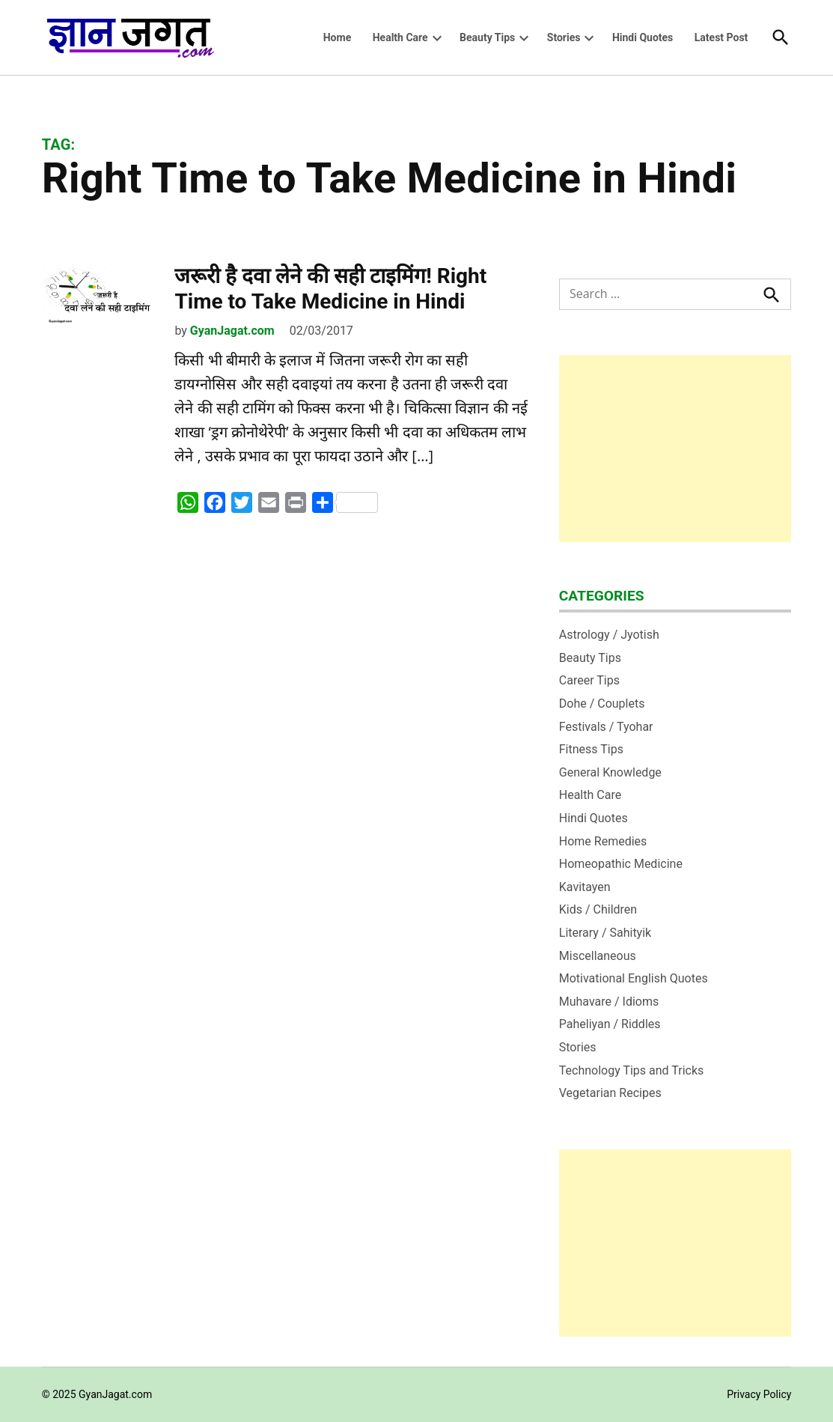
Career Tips (589, 680)
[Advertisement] (675, 448)
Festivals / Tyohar (606, 727)
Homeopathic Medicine (621, 864)
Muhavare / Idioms (609, 1001)
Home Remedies (603, 841)
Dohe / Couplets (602, 703)
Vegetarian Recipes (610, 1093)
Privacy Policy (759, 1394)
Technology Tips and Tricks (631, 1070)
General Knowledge (610, 772)
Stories (564, 37)
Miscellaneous (597, 956)
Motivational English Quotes (633, 978)
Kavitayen (585, 887)
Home (337, 37)
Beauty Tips (487, 37)
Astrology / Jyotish (609, 635)
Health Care (400, 37)
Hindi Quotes (642, 37)
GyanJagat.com (232, 330)
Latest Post (721, 37)
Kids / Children (598, 909)
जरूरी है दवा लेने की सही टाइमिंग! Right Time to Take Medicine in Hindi (330, 289)
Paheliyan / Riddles (610, 1024)
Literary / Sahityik (605, 933)
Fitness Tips (591, 749)
